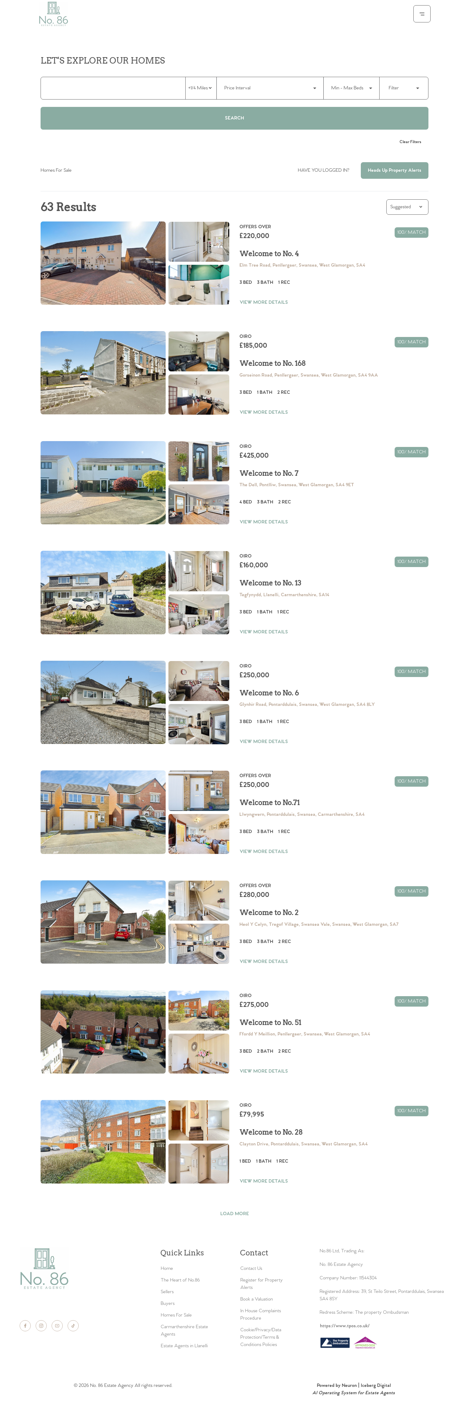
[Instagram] (41, 1326)
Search (234, 118)
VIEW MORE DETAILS (264, 303)
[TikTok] (73, 1326)
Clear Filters (410, 142)
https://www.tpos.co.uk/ (345, 1326)
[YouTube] (57, 1326)
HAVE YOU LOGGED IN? (323, 170)
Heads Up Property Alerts (394, 170)
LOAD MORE (234, 1214)
